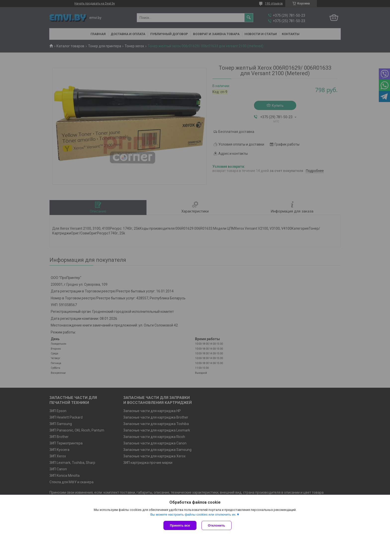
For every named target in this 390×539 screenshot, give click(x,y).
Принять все (180, 525)
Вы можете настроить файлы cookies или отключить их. (193, 514)
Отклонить (216, 525)
